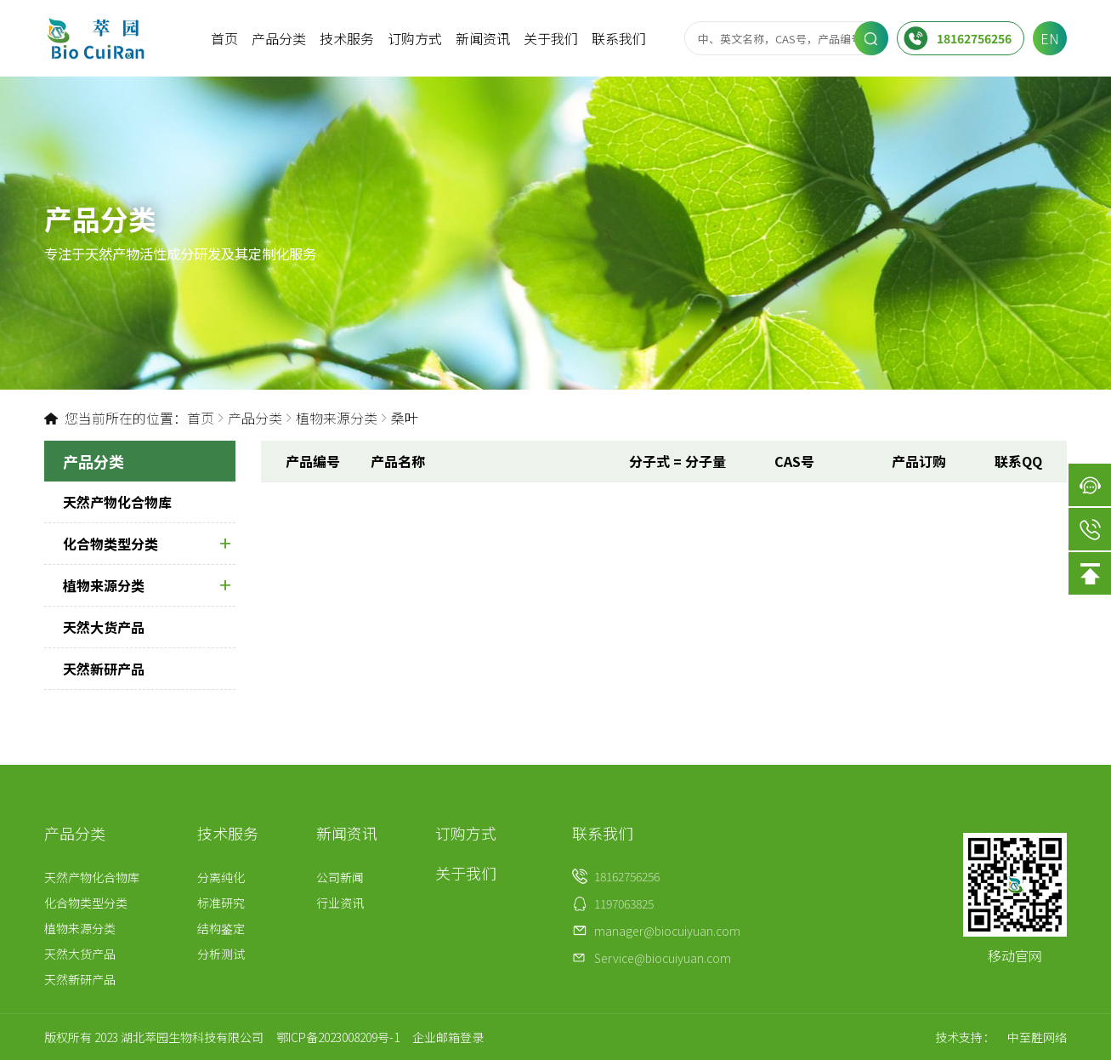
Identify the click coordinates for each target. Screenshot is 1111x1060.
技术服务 (347, 38)
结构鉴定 (221, 928)
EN (1049, 38)
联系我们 (619, 38)
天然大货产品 (104, 627)
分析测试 (221, 953)
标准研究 (221, 902)
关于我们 (551, 38)
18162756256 (958, 38)
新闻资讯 (483, 38)
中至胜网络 (1037, 1037)
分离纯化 (221, 877)
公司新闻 (340, 877)
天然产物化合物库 (117, 502)
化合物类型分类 (146, 543)
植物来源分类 (336, 417)
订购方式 (415, 38)
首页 (224, 38)
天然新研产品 (104, 668)
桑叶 (404, 417)
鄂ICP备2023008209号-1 (338, 1037)
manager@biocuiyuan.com (667, 930)
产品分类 (279, 38)
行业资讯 (340, 902)
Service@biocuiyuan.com (662, 957)
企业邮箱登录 (448, 1037)
